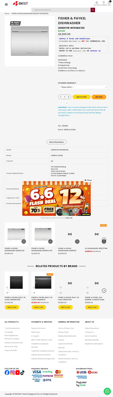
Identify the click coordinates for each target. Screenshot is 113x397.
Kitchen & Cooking (12, 339)
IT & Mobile (9, 332)
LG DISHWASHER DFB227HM (96, 248)
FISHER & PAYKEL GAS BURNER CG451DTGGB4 (94, 298)
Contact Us (89, 332)
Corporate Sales (11, 350)
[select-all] (69, 218)
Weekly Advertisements (67, 336)
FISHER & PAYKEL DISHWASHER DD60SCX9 (14, 249)
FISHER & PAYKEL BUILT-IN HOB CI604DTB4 (68, 298)
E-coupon (35, 336)
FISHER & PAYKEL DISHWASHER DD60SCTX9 (41, 249)
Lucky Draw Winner (65, 344)
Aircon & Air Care (11, 346)
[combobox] (62, 10)
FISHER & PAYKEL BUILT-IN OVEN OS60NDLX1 (41, 298)
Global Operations (92, 328)
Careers (61, 340)
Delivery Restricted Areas (41, 355)
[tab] (56, 142)
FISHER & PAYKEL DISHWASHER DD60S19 (67, 249)
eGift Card (35, 332)
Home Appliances (11, 335)
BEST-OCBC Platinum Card (41, 340)
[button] (7, 287)
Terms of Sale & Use (66, 328)
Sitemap (61, 348)
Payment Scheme (38, 328)
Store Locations (91, 336)
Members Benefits (92, 340)
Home (7, 13)
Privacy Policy (63, 332)
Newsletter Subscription (94, 344)
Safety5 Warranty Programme (43, 359)
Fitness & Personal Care (14, 343)
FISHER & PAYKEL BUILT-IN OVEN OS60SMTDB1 (15, 298)
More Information (56, 142)
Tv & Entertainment (12, 328)
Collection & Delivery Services (42, 351)
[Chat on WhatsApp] (107, 391)
